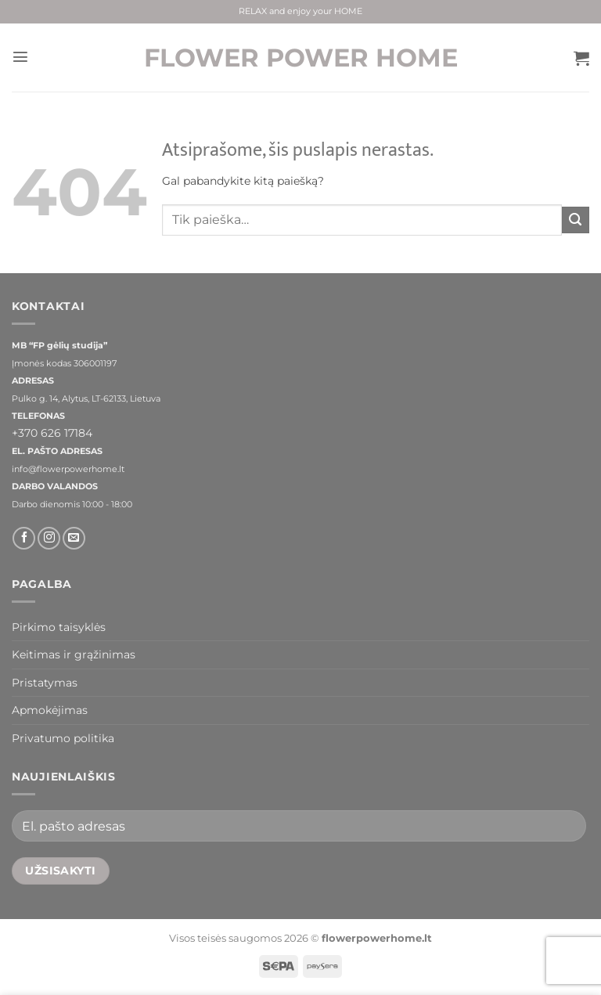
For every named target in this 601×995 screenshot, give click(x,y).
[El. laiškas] (74, 538)
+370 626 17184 (52, 433)
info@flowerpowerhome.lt (68, 469)
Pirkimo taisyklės (59, 627)
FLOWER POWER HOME (301, 57)
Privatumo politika (63, 738)
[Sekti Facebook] (24, 538)
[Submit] (575, 220)
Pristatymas (44, 683)
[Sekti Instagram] (49, 538)
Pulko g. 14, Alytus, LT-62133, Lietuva (86, 399)
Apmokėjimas (50, 710)
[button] (20, 58)
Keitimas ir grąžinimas (73, 654)
